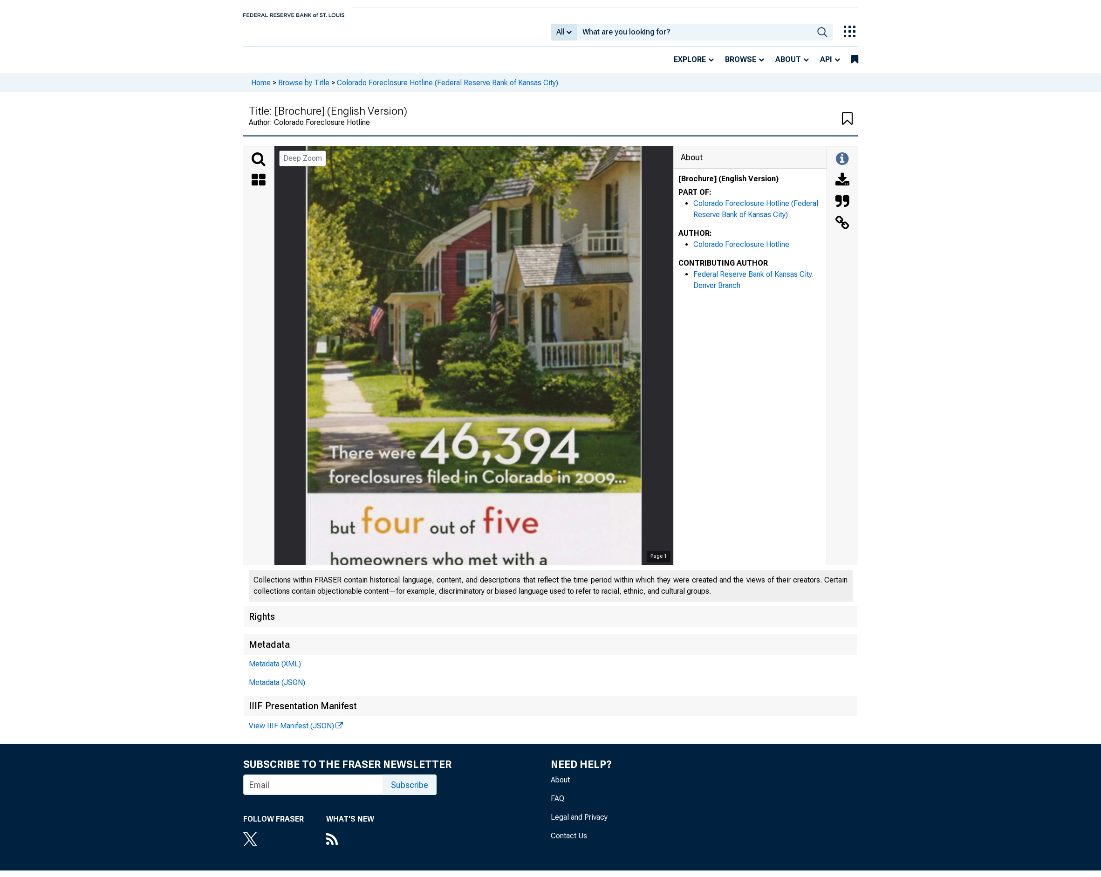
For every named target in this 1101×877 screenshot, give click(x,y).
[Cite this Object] (842, 208)
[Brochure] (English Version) (728, 185)
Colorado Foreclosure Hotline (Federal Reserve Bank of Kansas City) (447, 88)
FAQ (557, 805)
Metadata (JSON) (277, 689)
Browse (740, 66)
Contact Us (569, 842)
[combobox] (694, 35)
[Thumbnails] (258, 187)
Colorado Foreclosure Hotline (741, 251)
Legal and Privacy (579, 823)
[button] (847, 126)
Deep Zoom (302, 164)
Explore (690, 66)
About (788, 66)
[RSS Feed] (350, 847)
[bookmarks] (854, 66)
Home (261, 88)
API (826, 66)
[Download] (842, 187)
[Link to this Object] (842, 230)
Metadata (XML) (275, 670)
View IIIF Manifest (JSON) (291, 732)
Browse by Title (303, 88)
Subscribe (409, 791)
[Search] (258, 166)
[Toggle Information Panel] (842, 166)
